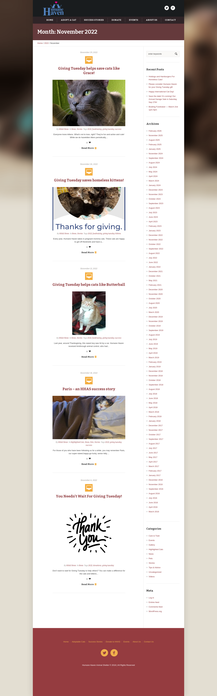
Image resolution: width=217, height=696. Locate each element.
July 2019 (153, 339)
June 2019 (153, 344)
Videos (152, 576)
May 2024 (153, 172)
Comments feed (156, 607)
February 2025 (155, 144)
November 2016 (156, 484)
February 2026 (155, 131)
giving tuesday (108, 129)
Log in (151, 598)
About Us (137, 642)
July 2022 (153, 258)
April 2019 (153, 353)
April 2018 (153, 407)
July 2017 (153, 448)
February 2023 (155, 226)
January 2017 (155, 475)
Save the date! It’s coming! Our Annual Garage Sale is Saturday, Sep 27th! (163, 99)
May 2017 (153, 457)
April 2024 (153, 176)
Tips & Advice (154, 567)
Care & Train (154, 536)
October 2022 (155, 244)
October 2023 (155, 199)
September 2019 (156, 330)
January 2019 (155, 366)
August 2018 (154, 389)
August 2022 (154, 253)
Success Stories (95, 642)
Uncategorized (155, 572)
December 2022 (156, 235)
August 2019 (154, 335)
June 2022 (153, 262)
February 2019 (155, 362)
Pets (92, 442)
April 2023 (153, 221)
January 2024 (155, 185)
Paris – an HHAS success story (88, 389)
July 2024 (153, 167)
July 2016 (153, 498)
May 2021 (153, 280)
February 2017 (155, 471)
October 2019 (155, 326)
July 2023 (153, 212)
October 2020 (155, 298)
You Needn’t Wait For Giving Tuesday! (89, 496)
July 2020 (153, 308)
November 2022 (156, 240)
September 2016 (156, 489)
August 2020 (154, 303)
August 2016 (154, 493)
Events (152, 540)
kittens (118, 234)
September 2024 (156, 158)
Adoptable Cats (78, 642)
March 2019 (154, 357)
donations (97, 565)
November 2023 (156, 194)
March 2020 (154, 312)
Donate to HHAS (113, 642)
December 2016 (156, 480)
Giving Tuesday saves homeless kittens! (89, 180)
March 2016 (154, 511)
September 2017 (156, 439)
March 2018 (154, 412)
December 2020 (156, 289)
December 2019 (156, 317)
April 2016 (153, 507)
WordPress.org (155, 611)
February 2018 (155, 416)
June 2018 (153, 398)
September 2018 (156, 385)
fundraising (97, 129)
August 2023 (154, 208)
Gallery (152, 545)
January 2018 (155, 421)
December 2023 (156, 190)
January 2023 (155, 230)
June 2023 (153, 217)
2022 (46, 43)
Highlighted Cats (77, 442)
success (118, 129)
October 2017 (155, 434)
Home (40, 43)
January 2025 (155, 149)
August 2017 (154, 443)
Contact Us (149, 642)
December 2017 (156, 425)
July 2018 (153, 394)
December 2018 (156, 371)
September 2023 (156, 203)
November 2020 (156, 294)
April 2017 (153, 462)
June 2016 (153, 502)
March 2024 (154, 181)
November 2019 (156, 321)
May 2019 (153, 348)
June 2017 (153, 453)
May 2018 (153, 403)
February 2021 (155, 285)
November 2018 (156, 376)
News (73, 129)
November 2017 (156, 430)
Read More (88, 148)
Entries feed (154, 602)
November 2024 (156, 153)
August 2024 (154, 162)
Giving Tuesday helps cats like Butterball (89, 285)
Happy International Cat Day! (161, 91)
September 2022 (156, 249)
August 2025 (154, 140)
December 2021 (156, 271)
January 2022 (155, 267)
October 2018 (155, 380)
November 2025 (156, 135)
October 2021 (155, 276)
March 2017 (154, 466)
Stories (79, 129)
